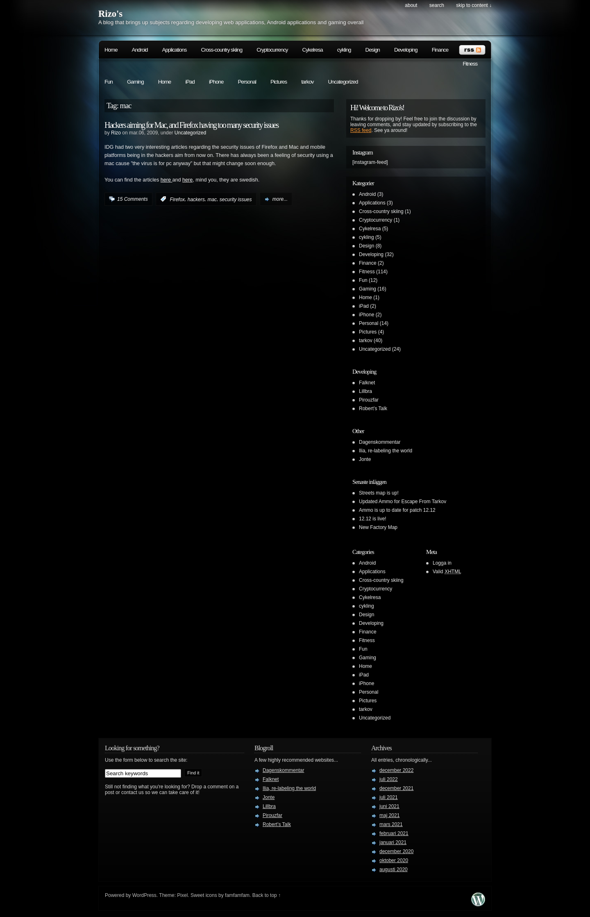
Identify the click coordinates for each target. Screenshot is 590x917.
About (411, 5)
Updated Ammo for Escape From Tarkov (402, 501)
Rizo (116, 133)
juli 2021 (388, 797)
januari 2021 (392, 842)
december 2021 (396, 788)
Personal (247, 82)
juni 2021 (389, 806)
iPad (190, 82)
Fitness (470, 64)
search (436, 5)
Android (140, 50)
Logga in (442, 563)
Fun (108, 82)
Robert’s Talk (373, 408)
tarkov (307, 82)
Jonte (365, 459)
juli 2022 (388, 779)
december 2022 (396, 770)
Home (111, 50)
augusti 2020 (393, 869)
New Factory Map (378, 527)
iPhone (216, 82)
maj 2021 (389, 815)
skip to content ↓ (474, 5)
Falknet (367, 383)
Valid (447, 571)
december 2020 (396, 851)
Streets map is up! (379, 493)
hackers (196, 199)
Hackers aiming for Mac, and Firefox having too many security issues (191, 124)
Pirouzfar (369, 400)
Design (372, 50)
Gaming (135, 82)
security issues (236, 199)
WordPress (144, 895)
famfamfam (237, 895)
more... (280, 199)
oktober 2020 (393, 860)
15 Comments (132, 199)
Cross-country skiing (221, 50)
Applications (174, 50)
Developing (406, 50)
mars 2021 (391, 824)
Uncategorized (343, 82)
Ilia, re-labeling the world (385, 451)
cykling (344, 50)
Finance (440, 50)
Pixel (182, 895)
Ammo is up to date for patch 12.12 (397, 510)
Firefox (177, 199)
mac (212, 199)
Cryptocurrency (272, 50)
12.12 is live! (372, 519)
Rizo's (110, 14)
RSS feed (360, 130)
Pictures (278, 82)
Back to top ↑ (266, 895)
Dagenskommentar (379, 442)
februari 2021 (393, 833)
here (166, 180)
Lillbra (365, 391)
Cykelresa (312, 50)
